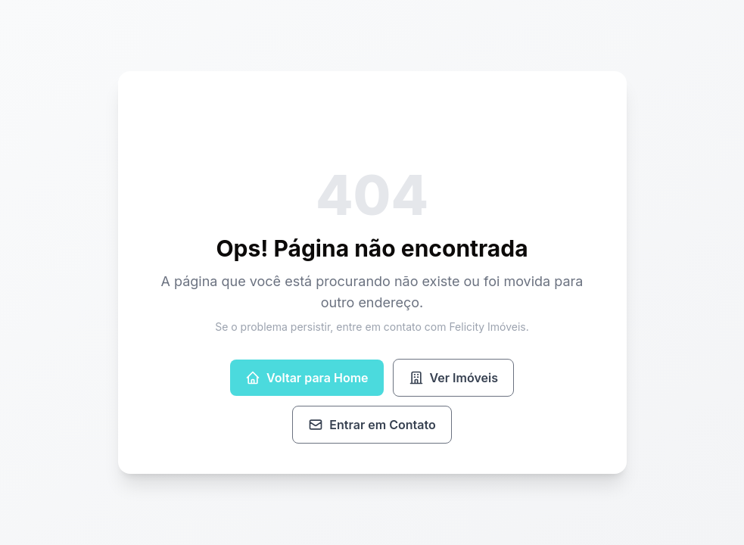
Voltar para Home (306, 377)
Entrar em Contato (371, 424)
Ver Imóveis (453, 377)
